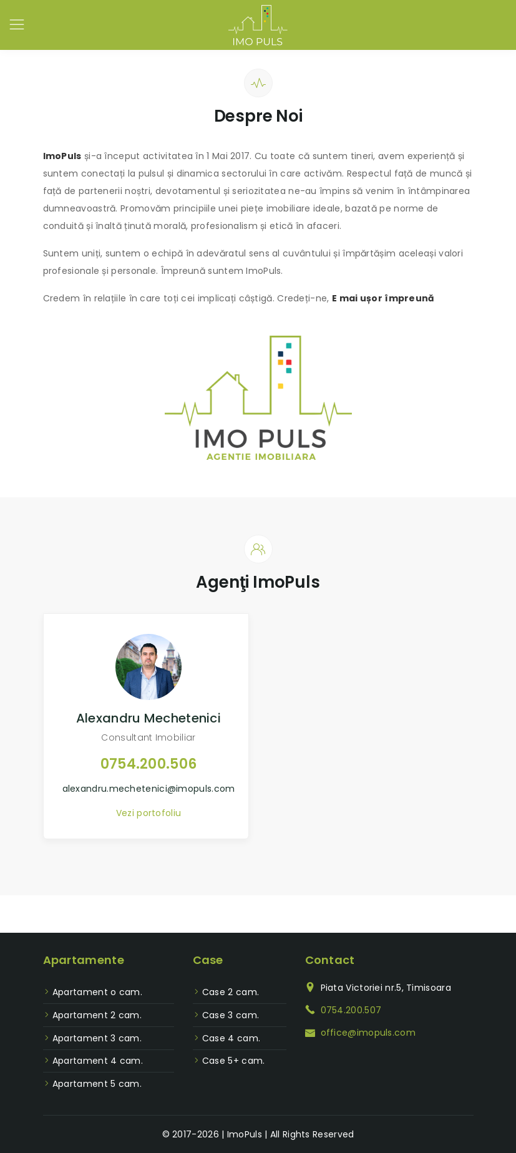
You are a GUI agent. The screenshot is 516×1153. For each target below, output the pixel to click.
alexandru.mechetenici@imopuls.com (148, 788)
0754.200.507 (351, 1010)
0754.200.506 (148, 764)
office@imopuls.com (368, 1032)
